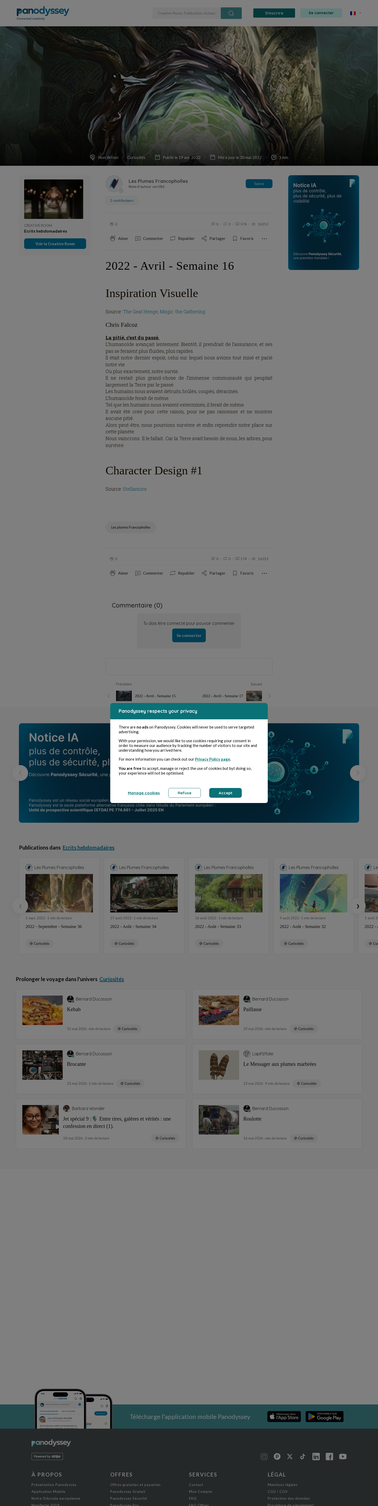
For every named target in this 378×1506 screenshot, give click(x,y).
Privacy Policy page (212, 759)
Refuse (184, 792)
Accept (225, 792)
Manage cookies (144, 792)
